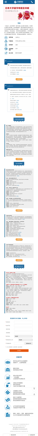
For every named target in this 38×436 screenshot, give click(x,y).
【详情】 (13, 98)
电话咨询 (12, 435)
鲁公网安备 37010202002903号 (20, 429)
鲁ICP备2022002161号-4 (19, 427)
